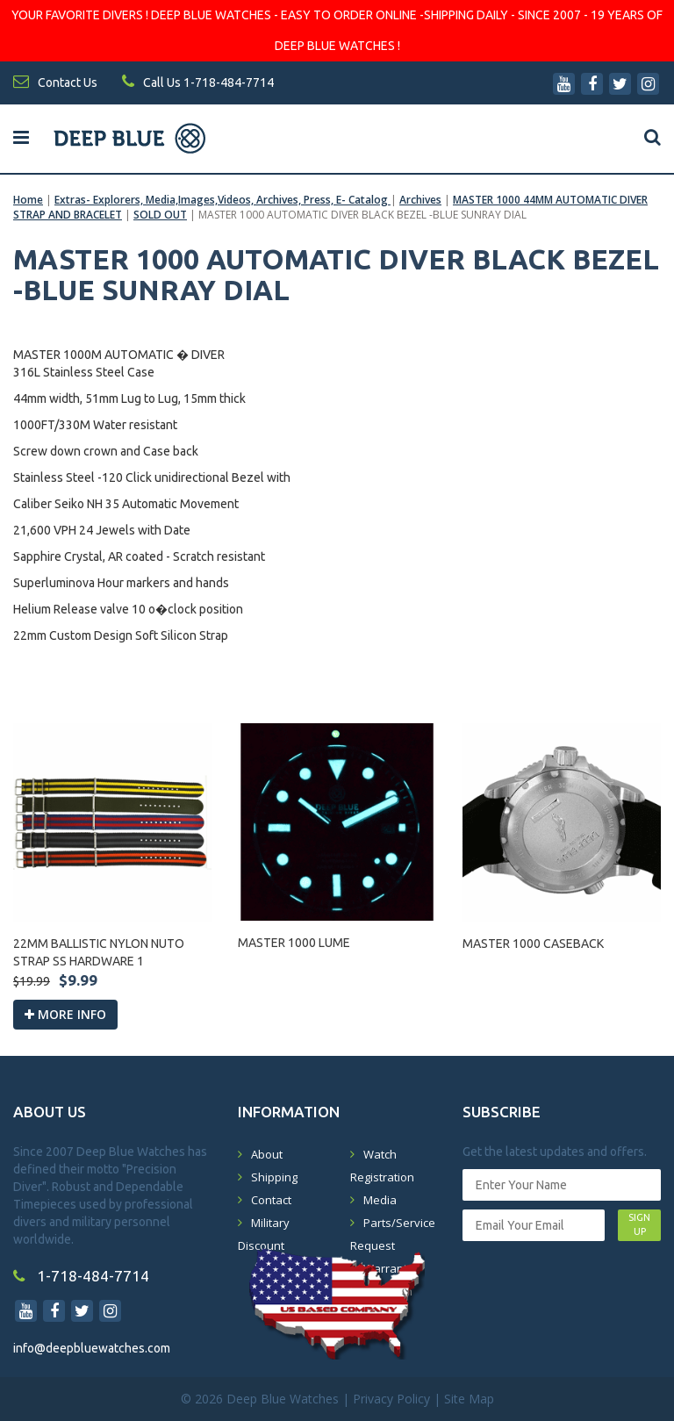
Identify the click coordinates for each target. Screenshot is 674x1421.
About (267, 1154)
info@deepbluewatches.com (91, 1348)
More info (65, 1014)
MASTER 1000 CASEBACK (533, 944)
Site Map (469, 1398)
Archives (420, 199)
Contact (271, 1200)
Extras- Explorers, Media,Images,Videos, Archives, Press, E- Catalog (222, 199)
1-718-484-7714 (81, 1275)
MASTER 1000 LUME (294, 943)
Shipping (274, 1177)
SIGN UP (639, 1224)
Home (28, 199)
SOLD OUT (160, 214)
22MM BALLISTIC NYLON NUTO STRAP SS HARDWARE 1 (98, 952)
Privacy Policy (391, 1398)
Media (380, 1200)
